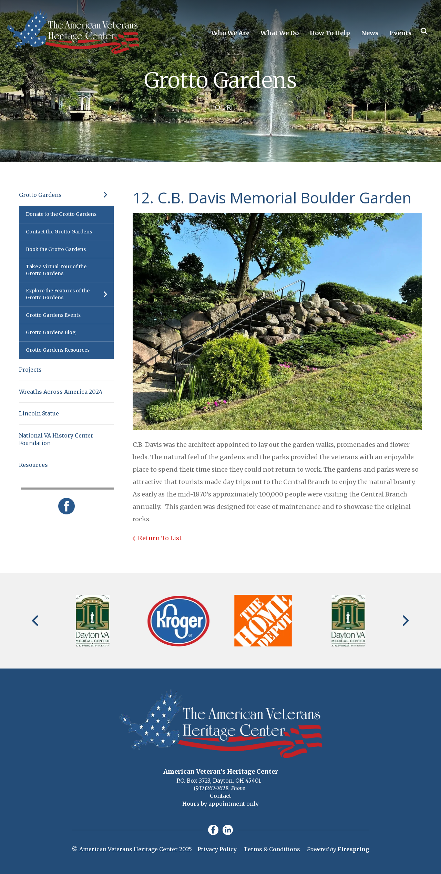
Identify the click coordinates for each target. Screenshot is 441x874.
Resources (33, 464)
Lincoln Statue (39, 413)
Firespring (353, 849)
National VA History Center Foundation (56, 439)
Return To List (160, 538)
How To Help (330, 33)
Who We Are (230, 33)
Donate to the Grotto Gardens (61, 214)
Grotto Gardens (66, 194)
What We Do (279, 33)
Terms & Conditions (272, 849)
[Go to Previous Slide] (35, 620)
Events (401, 33)
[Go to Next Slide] (405, 620)
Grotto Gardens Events (53, 315)
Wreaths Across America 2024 (60, 391)
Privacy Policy (217, 849)
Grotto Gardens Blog (51, 332)
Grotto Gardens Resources (58, 350)
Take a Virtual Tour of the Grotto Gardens (56, 270)
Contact (220, 795)
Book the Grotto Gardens (56, 249)
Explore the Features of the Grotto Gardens (70, 294)
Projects (30, 369)
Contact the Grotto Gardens (59, 232)
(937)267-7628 (211, 788)
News (370, 33)
